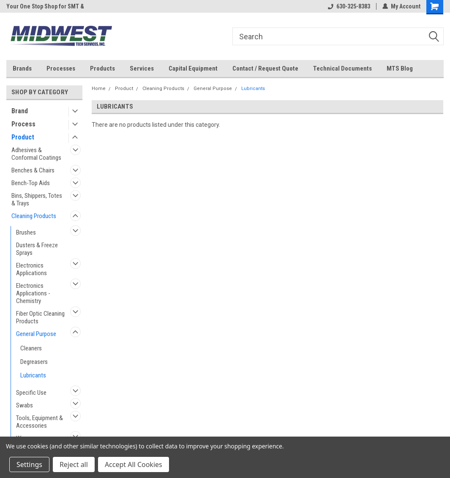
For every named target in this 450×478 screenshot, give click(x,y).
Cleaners (31, 348)
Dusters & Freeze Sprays (37, 249)
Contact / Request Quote (265, 68)
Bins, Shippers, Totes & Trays (36, 199)
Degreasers (34, 362)
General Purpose (36, 334)
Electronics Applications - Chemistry (33, 293)
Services (142, 68)
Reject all (74, 464)
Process (23, 124)
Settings (29, 464)
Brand (19, 111)
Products (102, 68)
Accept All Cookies (133, 464)
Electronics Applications (31, 269)
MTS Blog (400, 68)
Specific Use (31, 392)
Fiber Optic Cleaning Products (40, 317)
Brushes (26, 232)
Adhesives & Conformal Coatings (36, 153)
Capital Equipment (193, 68)
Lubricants (33, 375)
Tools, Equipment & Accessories (39, 421)
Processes (60, 68)
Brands (22, 68)
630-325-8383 (349, 6)
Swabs (24, 405)
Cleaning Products (33, 216)
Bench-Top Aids (30, 183)
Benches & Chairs (33, 170)
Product (22, 137)
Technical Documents (342, 68)
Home (99, 88)
